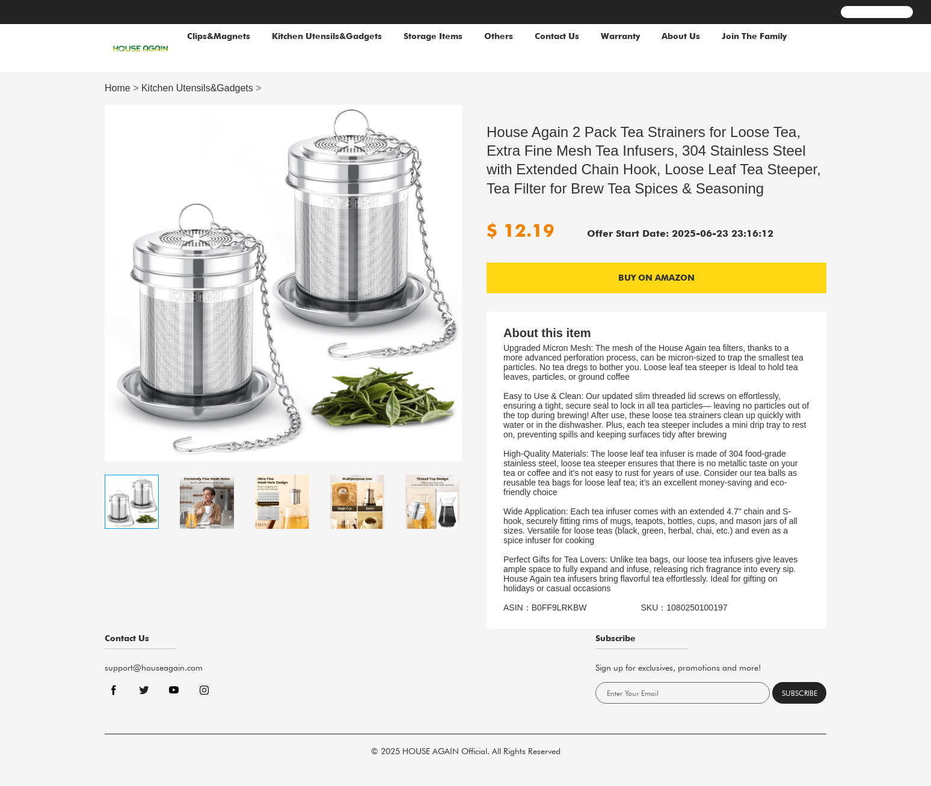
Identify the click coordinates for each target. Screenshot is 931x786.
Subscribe (799, 693)
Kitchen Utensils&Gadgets (327, 36)
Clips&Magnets (218, 36)
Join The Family (754, 36)
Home (118, 88)
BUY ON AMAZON (656, 277)
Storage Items (433, 36)
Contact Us (557, 36)
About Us (681, 36)
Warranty (620, 36)
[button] (448, 319)
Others (498, 36)
